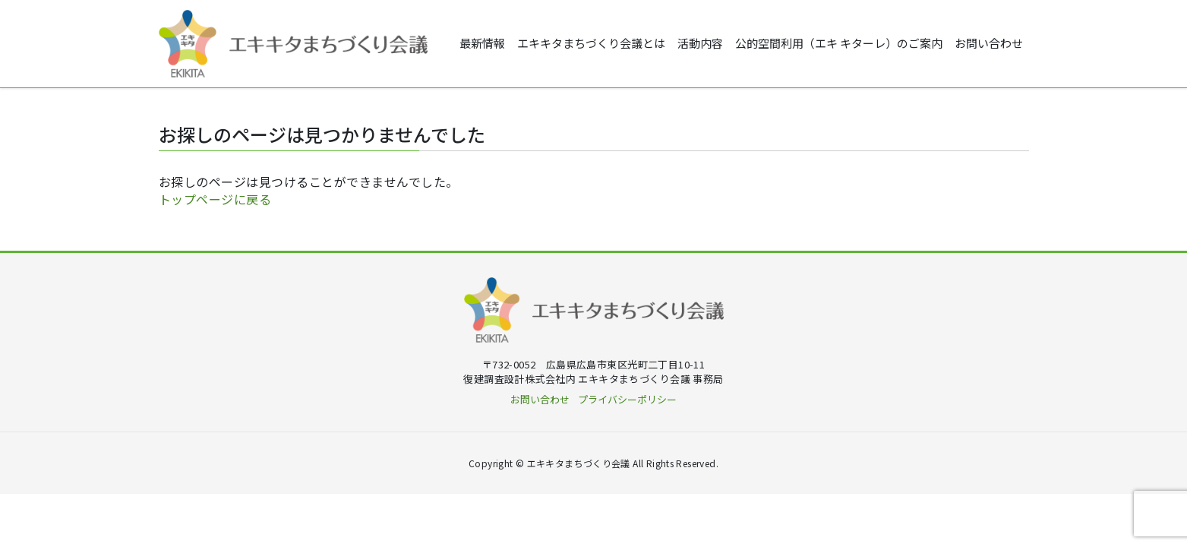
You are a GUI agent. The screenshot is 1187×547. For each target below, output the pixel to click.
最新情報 (482, 44)
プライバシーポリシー (627, 400)
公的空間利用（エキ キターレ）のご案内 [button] (838, 44)
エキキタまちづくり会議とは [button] (591, 44)
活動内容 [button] (700, 44)
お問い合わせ (989, 44)
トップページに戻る (215, 200)
